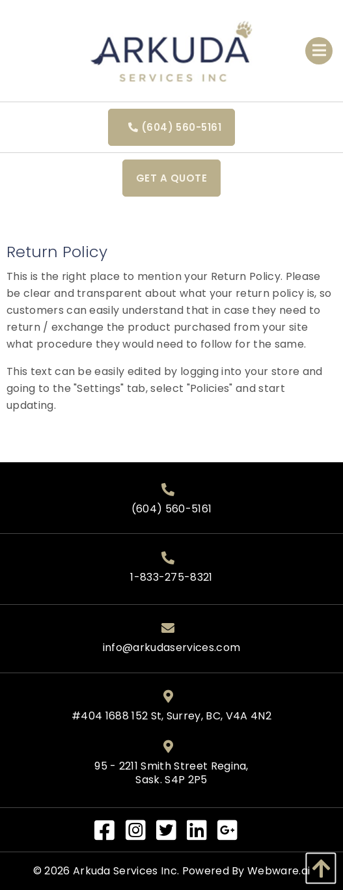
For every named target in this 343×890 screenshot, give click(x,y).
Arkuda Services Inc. (126, 870)
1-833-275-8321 (171, 578)
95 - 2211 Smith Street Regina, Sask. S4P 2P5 (171, 773)
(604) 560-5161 (171, 127)
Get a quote (171, 178)
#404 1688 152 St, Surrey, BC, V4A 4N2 (171, 716)
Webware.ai (278, 870)
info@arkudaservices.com (171, 648)
